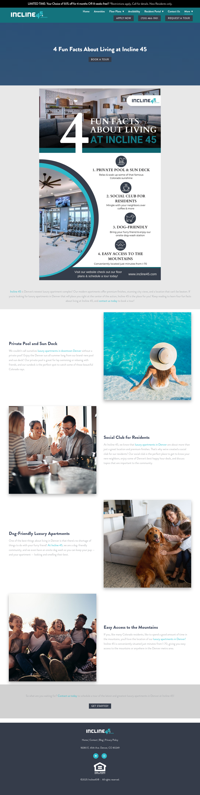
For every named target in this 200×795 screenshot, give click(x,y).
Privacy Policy (111, 740)
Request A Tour (179, 18)
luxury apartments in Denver (150, 444)
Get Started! (100, 706)
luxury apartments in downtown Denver (59, 351)
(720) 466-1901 (149, 18)
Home (86, 11)
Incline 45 (15, 291)
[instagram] (104, 756)
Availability (134, 11)
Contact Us (174, 11)
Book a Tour (100, 59)
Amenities (99, 11)
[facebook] (95, 756)
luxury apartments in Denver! (169, 639)
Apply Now (123, 18)
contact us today (108, 301)
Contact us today (67, 696)
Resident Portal (153, 11)
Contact (93, 740)
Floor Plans (116, 11)
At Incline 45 (55, 545)
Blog (101, 740)
